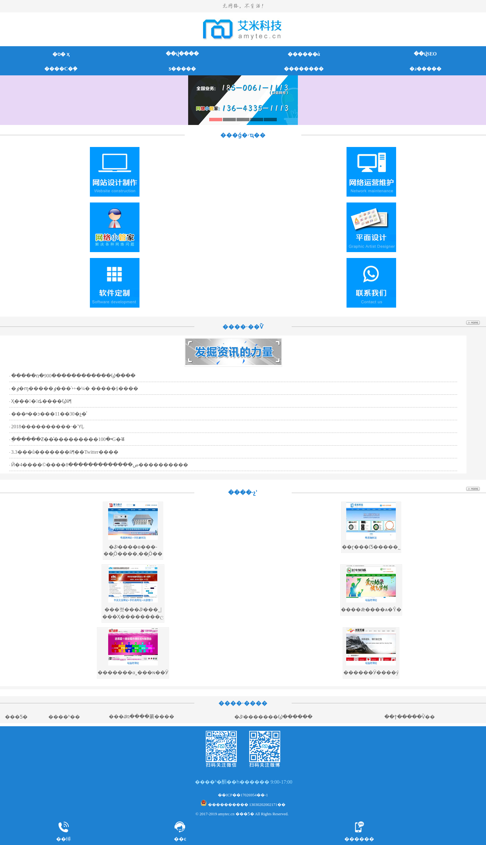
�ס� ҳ (60, 54)
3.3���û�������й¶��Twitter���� (64, 452)
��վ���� (182, 53)
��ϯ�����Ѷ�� (409, 716)
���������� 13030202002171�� (243, 804)
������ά (304, 54)
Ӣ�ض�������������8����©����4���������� (99, 464)
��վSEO (425, 53)
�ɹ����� (425, 68)
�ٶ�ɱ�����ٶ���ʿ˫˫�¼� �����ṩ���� (74, 388)
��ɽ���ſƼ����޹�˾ (371, 546)
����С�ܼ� (60, 68)
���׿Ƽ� (16, 716)
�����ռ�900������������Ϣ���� (73, 375)
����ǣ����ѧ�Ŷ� (371, 609)
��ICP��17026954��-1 (243, 795)
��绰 (63, 839)
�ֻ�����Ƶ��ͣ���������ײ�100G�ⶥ (67, 439)
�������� (304, 68)
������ (359, 839)
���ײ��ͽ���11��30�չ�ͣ (48, 413)
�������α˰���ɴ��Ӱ (133, 672)
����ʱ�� (64, 716)
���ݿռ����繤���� (141, 716)
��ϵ (180, 839)
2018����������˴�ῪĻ (47, 426)
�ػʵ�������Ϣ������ (273, 716)
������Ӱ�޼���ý (371, 672)
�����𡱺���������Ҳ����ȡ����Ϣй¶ (41, 401)
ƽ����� (182, 68)
